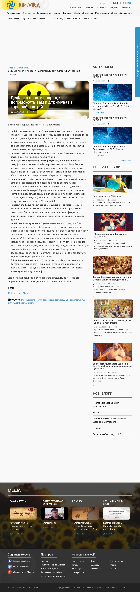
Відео (55, 523)
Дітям (114, 13)
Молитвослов (102, 13)
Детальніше (98, 113)
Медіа (77, 13)
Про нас (44, 561)
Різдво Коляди (14, 18)
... (112, 206)
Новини (89, 7)
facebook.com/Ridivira (19, 561)
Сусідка (97, 428)
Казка (96, 412)
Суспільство (29, 13)
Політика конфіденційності (53, 564)
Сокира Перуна (18, 501)
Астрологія (75, 7)
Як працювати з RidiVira (51, 572)
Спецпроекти (125, 13)
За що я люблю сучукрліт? (107, 434)
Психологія (16, 293)
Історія (56, 13)
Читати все (126, 161)
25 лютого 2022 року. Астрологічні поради (111, 76)
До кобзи (77, 501)
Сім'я (96, 18)
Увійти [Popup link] (127, 3)
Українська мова (29, 18)
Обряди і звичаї (45, 18)
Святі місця (59, 18)
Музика (24, 523)
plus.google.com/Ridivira (21, 572)
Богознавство (14, 13)
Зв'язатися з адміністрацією (54, 576)
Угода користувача (49, 568)
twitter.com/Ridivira (18, 566)
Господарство (44, 13)
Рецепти (114, 7)
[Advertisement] (70, 42)
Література (87, 13)
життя (30, 293)
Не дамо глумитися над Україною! (52, 502)
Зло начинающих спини (113, 502)
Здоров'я (67, 13)
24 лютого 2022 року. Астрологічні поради (111, 119)
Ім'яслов (101, 7)
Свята (68, 18)
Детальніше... (16, 533)
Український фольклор (82, 18)
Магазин (126, 7)
